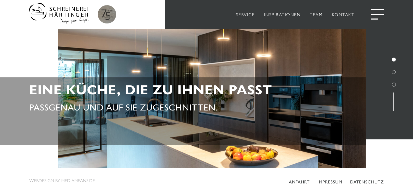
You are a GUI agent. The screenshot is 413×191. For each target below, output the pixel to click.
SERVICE (245, 14)
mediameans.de (78, 180)
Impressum (330, 181)
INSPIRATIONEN (282, 14)
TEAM (316, 14)
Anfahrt (299, 181)
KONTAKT (343, 14)
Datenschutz (367, 181)
